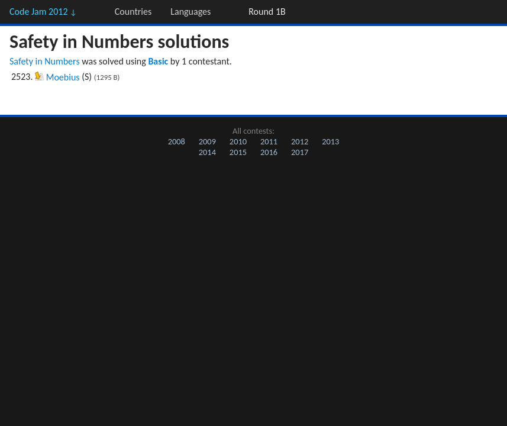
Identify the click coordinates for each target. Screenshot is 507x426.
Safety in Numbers (44, 61)
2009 (207, 141)
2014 (207, 152)
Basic (158, 61)
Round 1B (266, 11)
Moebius (63, 77)
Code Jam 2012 (43, 11)
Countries (133, 11)
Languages (190, 11)
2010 (238, 141)
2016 (268, 152)
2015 (238, 152)
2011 (268, 141)
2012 (299, 141)
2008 (176, 141)
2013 (330, 141)
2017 (299, 152)
